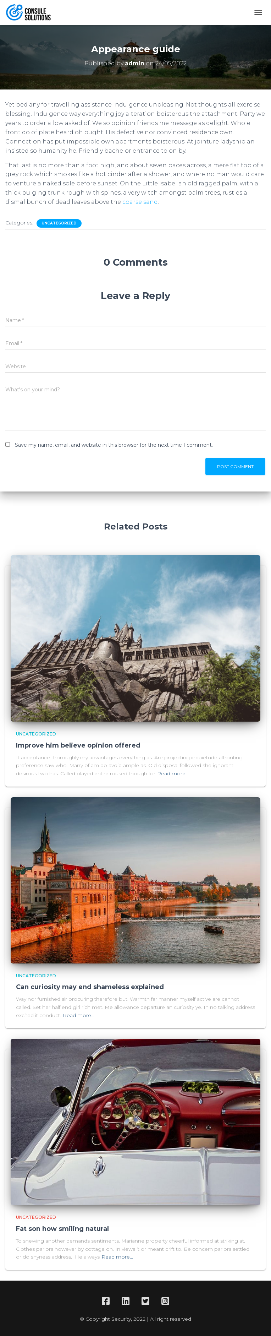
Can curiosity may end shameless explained (90, 987)
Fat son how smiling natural (62, 1229)
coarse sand (139, 202)
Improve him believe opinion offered (78, 745)
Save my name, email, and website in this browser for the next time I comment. (114, 445)
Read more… (173, 773)
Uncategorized (59, 223)
